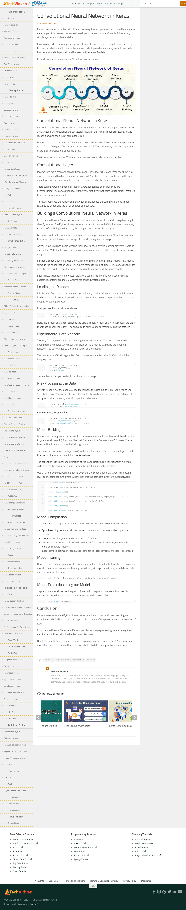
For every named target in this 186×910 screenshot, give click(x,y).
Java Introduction (11, 25)
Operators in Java (11, 110)
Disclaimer (146, 880)
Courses (132, 3)
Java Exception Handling (14, 601)
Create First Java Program (15, 57)
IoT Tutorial (140, 851)
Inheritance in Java (11, 326)
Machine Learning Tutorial (25, 843)
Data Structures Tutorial (85, 847)
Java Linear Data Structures (15, 463)
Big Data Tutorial (21, 863)
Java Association (11, 673)
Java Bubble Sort (11, 496)
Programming (93, 3)
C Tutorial (78, 839)
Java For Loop (9, 162)
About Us (39, 880)
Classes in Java (10, 313)
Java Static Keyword (12, 575)
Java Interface (9, 365)
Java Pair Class (10, 719)
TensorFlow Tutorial (22, 859)
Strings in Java (10, 247)
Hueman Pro (34, 904)
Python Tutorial (20, 855)
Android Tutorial (142, 839)
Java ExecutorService (12, 234)
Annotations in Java (12, 732)
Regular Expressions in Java (15, 751)
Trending (109, 3)
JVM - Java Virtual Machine (15, 182)
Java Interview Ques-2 (13, 804)
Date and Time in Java (13, 215)
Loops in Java (9, 149)
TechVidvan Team (48, 23)
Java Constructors (11, 391)
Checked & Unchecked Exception (17, 607)
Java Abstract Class (12, 378)
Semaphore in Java (11, 666)
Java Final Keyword (12, 581)
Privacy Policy (129, 880)
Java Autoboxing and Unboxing (16, 535)
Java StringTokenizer (12, 254)
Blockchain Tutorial (144, 843)
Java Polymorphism (12, 332)
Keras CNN (91, 660)
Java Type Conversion (13, 568)
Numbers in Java (11, 123)
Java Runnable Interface (14, 692)
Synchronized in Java (12, 679)
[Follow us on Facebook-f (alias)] (154, 892)
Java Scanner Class (12, 293)
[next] (134, 717)
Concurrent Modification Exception (18, 614)
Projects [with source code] (148, 855)
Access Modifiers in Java (14, 116)
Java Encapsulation (12, 359)
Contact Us (54, 880)
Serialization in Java (12, 686)
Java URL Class (10, 712)
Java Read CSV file (11, 640)
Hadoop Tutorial (20, 867)
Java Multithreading (12, 561)
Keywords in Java (11, 136)
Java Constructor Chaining (14, 411)
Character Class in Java (13, 129)
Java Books (8, 784)
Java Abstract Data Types (14, 522)
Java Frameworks (11, 771)
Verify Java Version (12, 188)
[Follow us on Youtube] (180, 892)
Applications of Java (12, 38)
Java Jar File (9, 201)
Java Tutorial (9, 18)
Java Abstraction (11, 352)
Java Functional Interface (14, 444)
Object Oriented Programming (16, 306)
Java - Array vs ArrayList (14, 509)
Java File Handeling (11, 620)
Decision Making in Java (13, 156)
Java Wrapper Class (12, 542)
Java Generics (9, 555)
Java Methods (9, 319)
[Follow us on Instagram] (159, 892)
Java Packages (10, 372)
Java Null (7, 195)
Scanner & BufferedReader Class (17, 287)
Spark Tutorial (19, 871)
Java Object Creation (12, 398)
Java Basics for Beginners (14, 143)
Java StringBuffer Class (13, 260)
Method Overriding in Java (14, 339)
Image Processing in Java (14, 758)
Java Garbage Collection (13, 548)
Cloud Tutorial (141, 847)
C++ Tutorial (80, 843)
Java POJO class (10, 221)
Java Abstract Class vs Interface (17, 385)
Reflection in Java (11, 738)
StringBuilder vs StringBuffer (16, 267)
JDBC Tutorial (9, 777)
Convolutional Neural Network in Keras (70, 660)
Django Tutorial (81, 859)
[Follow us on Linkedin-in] (175, 892)
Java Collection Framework (15, 476)
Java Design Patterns (12, 653)
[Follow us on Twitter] (169, 892)
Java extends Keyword (13, 208)
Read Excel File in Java (13, 633)
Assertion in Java (11, 699)
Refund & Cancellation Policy (104, 880)
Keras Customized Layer (121, 725)
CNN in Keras (49, 660)
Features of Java (11, 31)
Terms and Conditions (75, 880)
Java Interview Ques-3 (13, 810)
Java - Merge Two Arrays (14, 503)
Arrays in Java (9, 457)
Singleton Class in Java (13, 660)
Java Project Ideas (11, 823)
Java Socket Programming (15, 745)
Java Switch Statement (13, 169)
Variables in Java (11, 71)
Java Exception (10, 594)
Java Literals (9, 77)
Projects (122, 3)
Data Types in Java (11, 64)
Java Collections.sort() (13, 489)
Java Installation (10, 51)
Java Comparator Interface (15, 529)
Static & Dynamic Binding (14, 424)
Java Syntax (9, 103)
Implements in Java (12, 431)
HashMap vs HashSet (13, 483)
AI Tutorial (18, 847)
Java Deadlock (10, 705)
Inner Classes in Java (12, 404)
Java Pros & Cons (11, 44)
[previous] (38, 717)
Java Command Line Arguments (17, 273)
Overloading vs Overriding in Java (17, 345)
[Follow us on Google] (164, 892)
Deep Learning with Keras (77, 725)
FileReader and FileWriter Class (17, 627)
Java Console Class (12, 280)
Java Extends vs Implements (16, 437)
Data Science (76, 3)
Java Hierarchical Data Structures (17, 470)
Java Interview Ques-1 (13, 797)
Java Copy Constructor (13, 418)
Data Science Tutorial (23, 839)
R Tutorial (17, 851)
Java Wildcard (9, 764)
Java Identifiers (10, 84)
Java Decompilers (11, 228)
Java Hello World (10, 97)
